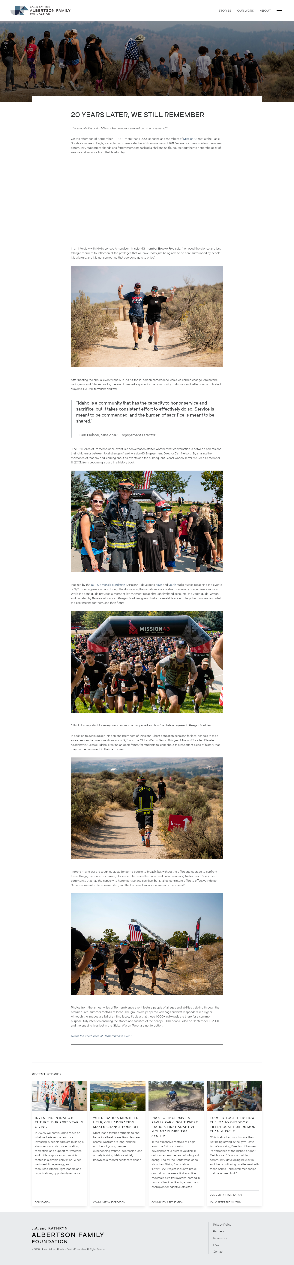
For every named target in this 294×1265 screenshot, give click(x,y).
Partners (218, 1231)
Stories (225, 10)
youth (172, 585)
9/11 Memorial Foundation (107, 585)
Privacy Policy (222, 1224)
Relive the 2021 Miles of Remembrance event (101, 1036)
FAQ (216, 1245)
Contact (218, 1251)
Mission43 (190, 139)
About (265, 10)
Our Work (245, 10)
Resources (220, 1238)
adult (158, 585)
